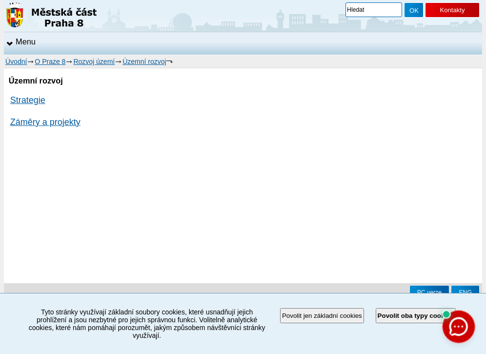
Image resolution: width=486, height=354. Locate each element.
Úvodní (16, 61)
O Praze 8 (50, 61)
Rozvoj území (94, 61)
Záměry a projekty (45, 122)
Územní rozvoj (144, 61)
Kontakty (452, 10)
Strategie (27, 100)
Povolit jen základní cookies (322, 315)
